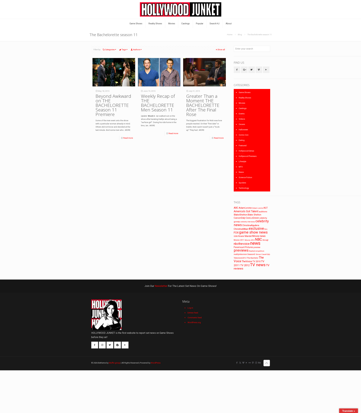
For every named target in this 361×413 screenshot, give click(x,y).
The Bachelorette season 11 (259, 34)
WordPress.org (194, 322)
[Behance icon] (259, 362)
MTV (241, 167)
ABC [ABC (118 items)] (236, 207)
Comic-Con (243, 135)
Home (229, 34)
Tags (123, 49)
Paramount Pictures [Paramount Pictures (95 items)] (243, 247)
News (241, 172)
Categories (110, 49)
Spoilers (242, 183)
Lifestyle (242, 161)
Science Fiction (245, 177)
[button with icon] (237, 70)
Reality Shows (245, 98)
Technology (244, 188)
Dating (242, 140)
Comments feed (195, 317)
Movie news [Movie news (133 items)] (258, 236)
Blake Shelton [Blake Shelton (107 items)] (254, 214)
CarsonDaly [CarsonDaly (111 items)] (239, 218)
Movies (242, 103)
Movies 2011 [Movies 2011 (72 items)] (239, 240)
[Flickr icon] (250, 362)
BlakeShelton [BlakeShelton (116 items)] (240, 214)
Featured (242, 145)
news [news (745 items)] (255, 243)
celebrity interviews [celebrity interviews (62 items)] (247, 222)
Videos (242, 119)
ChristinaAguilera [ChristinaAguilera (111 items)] (250, 225)
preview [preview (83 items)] (256, 247)
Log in (190, 308)
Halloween (243, 129)
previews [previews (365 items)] (241, 250)
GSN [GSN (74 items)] (236, 236)
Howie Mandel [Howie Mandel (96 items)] (245, 236)
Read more (128, 138)
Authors (136, 49)
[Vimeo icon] (243, 362)
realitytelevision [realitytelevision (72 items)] (240, 254)
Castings (242, 108)
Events (242, 114)
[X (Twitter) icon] (240, 362)
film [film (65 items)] (265, 229)
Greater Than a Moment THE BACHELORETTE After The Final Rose (202, 105)
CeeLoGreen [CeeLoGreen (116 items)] (252, 218)
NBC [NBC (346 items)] (258, 239)
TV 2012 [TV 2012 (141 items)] (245, 265)
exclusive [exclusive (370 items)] (256, 228)
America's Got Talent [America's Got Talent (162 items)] (246, 211)
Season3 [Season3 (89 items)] (251, 254)
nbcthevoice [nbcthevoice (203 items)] (242, 244)
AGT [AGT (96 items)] (265, 208)
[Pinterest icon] (253, 362)
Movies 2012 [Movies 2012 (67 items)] (250, 240)
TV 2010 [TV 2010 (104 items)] (256, 261)
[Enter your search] (252, 49)
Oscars (242, 124)
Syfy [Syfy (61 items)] (268, 254)
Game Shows (244, 92)
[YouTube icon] (246, 362)
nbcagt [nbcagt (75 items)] (265, 240)
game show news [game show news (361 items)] (253, 232)
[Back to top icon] (266, 363)
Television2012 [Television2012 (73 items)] (240, 258)
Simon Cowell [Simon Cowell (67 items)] (261, 254)
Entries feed (193, 313)
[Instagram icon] (256, 362)
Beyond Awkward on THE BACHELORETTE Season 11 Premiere (113, 105)
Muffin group (114, 363)
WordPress (156, 363)
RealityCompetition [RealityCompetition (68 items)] (256, 251)
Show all (220, 49)
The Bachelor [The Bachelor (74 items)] (252, 258)
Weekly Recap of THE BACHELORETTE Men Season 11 (158, 103)
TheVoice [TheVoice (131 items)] (247, 261)
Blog (240, 34)
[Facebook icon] (237, 362)
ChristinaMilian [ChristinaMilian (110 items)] (241, 229)
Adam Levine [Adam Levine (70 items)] (257, 208)
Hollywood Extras (246, 151)
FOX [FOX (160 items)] (236, 232)
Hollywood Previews (248, 156)
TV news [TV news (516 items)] (257, 264)
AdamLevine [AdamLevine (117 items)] (245, 207)
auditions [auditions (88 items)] (263, 211)
